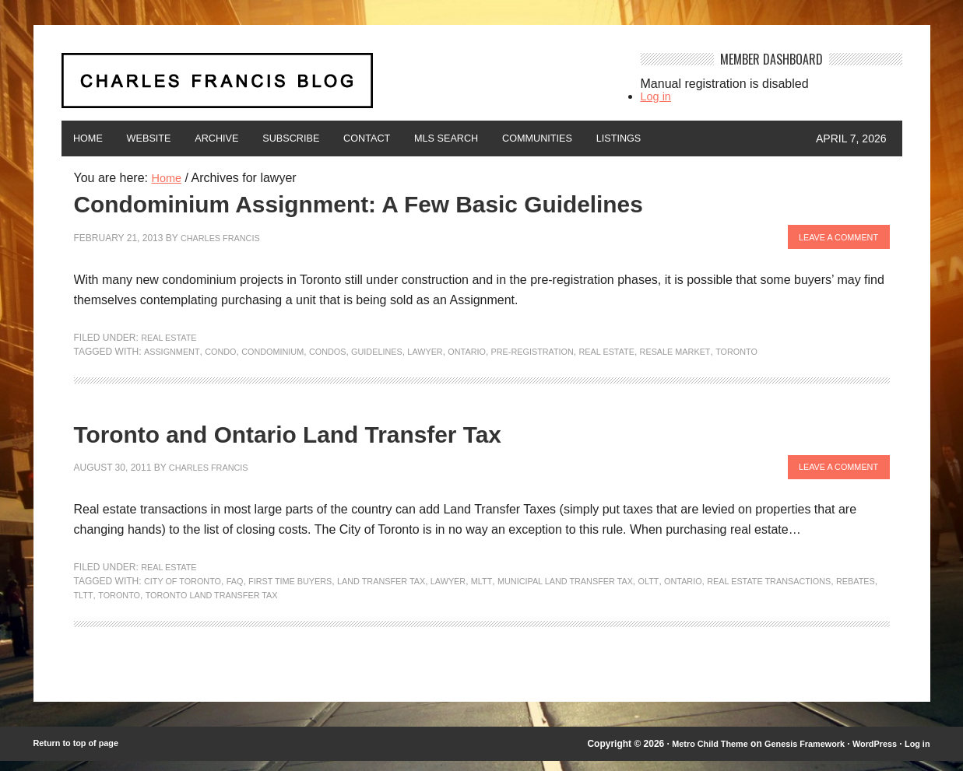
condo (226, 354)
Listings (713, 138)
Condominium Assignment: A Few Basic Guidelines (417, 205)
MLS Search (512, 138)
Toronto (792, 354)
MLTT (515, 591)
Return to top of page (80, 753)
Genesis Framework (792, 753)
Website (165, 138)
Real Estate (171, 340)
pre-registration (569, 354)
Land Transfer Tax (405, 591)
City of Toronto (187, 591)
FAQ (243, 591)
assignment (173, 354)
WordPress (869, 753)
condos (344, 354)
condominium (283, 354)
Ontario (497, 354)
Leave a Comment (833, 241)
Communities (618, 138)
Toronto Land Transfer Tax (350, 605)
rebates (173, 605)
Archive (245, 138)
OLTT (697, 591)
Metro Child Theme (690, 753)
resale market (725, 354)
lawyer (450, 354)
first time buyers (304, 591)
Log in (658, 96)
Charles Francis (225, 241)
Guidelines (398, 354)
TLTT (210, 605)
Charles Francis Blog (337, 87)
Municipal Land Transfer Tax (606, 591)
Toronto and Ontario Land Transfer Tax (332, 441)
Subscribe (332, 138)
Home (93, 138)
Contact (421, 138)
